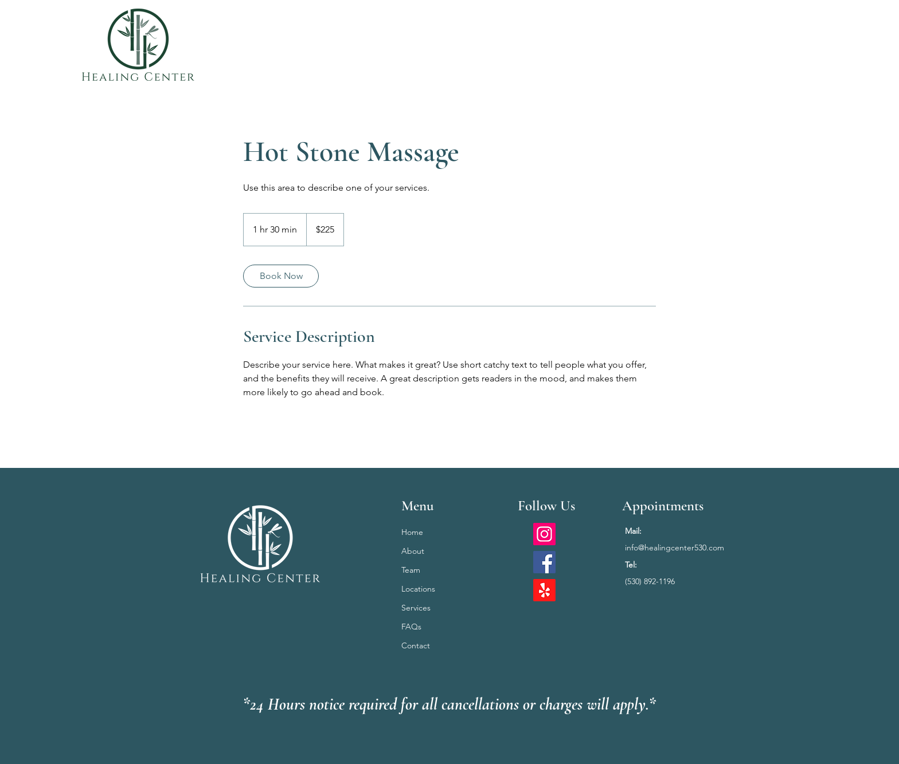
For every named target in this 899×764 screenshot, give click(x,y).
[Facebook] (544, 562)
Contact (415, 645)
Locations (418, 589)
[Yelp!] (544, 590)
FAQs (411, 626)
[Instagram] (544, 534)
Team (410, 570)
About (412, 551)
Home (412, 532)
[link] (281, 276)
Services (416, 607)
